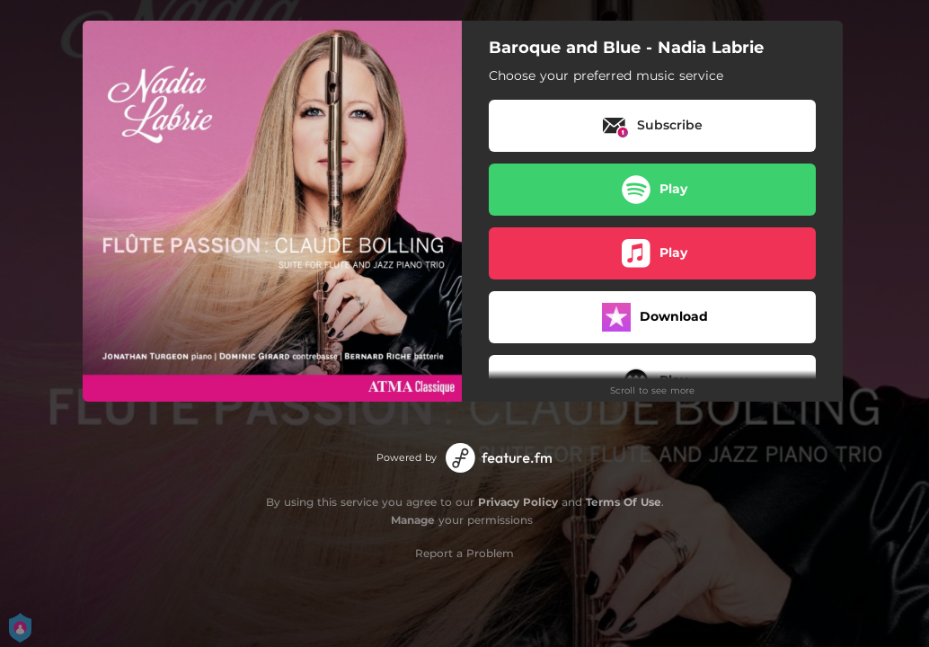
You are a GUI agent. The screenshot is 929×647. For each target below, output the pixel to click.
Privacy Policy (518, 502)
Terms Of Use (623, 502)
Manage (413, 520)
